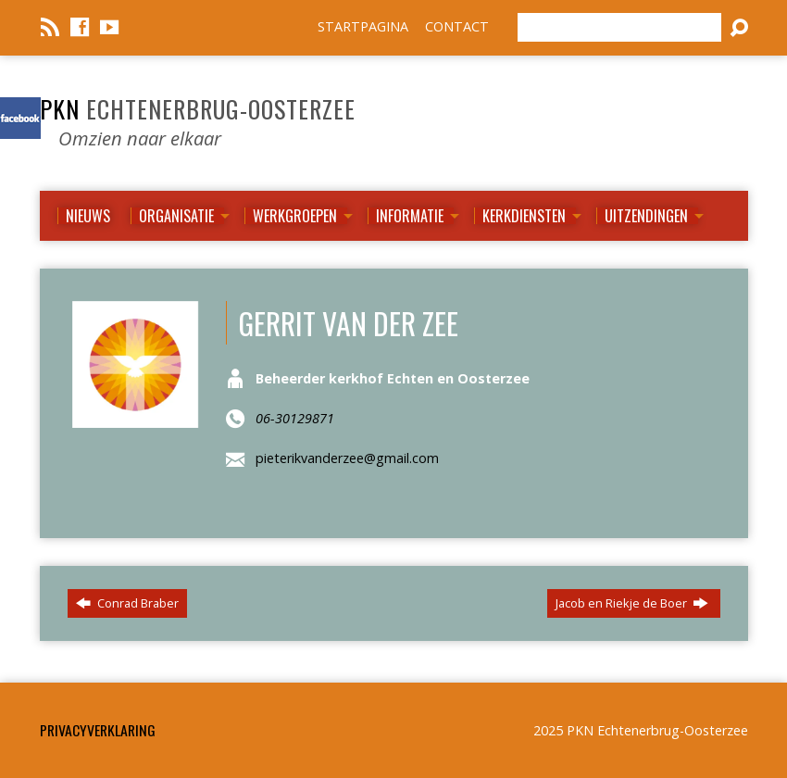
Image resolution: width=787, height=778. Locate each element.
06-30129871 (295, 418)
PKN (198, 108)
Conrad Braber (127, 603)
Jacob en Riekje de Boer (632, 603)
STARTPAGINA (363, 26)
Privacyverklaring (98, 730)
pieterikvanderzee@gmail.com (347, 458)
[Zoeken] (619, 27)
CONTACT (457, 26)
